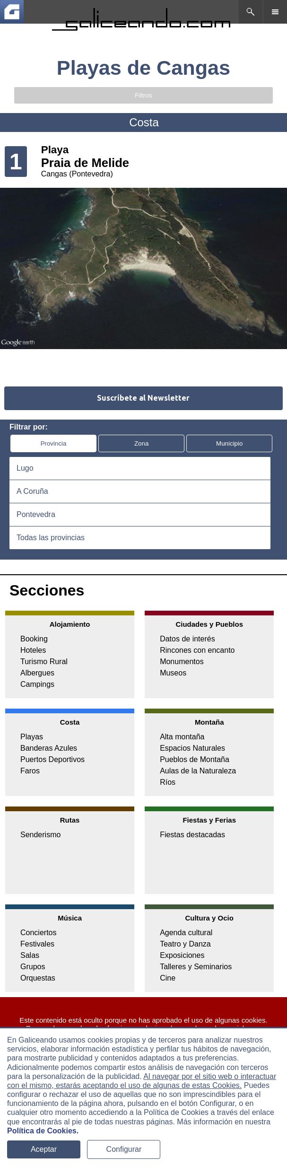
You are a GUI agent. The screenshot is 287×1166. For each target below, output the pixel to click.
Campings (37, 684)
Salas (29, 955)
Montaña (209, 722)
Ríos (167, 782)
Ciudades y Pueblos (209, 624)
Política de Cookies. (42, 1131)
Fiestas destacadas (192, 835)
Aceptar (44, 1149)
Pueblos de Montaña (194, 759)
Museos (173, 673)
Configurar (124, 1149)
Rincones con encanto (197, 650)
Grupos (32, 967)
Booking (34, 639)
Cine (167, 978)
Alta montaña (182, 737)
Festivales (37, 944)
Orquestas (37, 978)
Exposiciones (182, 955)
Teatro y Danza (185, 944)
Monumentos (182, 662)
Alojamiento (70, 624)
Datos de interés (187, 639)
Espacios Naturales (192, 748)
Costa (70, 722)
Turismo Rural (44, 662)
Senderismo (40, 835)
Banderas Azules (48, 748)
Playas (31, 737)
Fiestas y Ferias (209, 820)
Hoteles (33, 650)
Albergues (37, 673)
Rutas (70, 820)
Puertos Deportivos (52, 759)
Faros (30, 771)
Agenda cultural (186, 933)
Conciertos (38, 933)
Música (70, 918)
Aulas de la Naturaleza (198, 771)
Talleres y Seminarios (196, 967)
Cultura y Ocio (209, 918)
